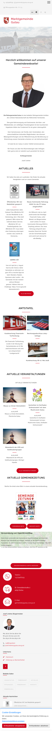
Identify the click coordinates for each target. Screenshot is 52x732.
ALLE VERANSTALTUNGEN (27, 470)
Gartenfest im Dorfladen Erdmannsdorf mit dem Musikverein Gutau (38, 407)
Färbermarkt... (23, 680)
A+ (32, 12)
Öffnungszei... (9, 684)
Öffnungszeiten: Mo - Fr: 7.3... (14, 7)
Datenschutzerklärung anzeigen (13, 721)
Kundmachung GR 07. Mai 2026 (37, 360)
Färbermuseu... (9, 689)
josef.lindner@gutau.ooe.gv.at (14, 645)
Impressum (9, 657)
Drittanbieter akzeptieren (14, 726)
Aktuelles (34, 680)
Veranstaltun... (9, 680)
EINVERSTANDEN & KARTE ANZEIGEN (26, 565)
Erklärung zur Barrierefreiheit (15, 660)
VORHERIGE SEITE (18, 526)
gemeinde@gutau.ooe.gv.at (24, 2)
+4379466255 (9, 2)
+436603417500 (10, 643)
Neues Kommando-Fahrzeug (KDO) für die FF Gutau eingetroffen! (37, 204)
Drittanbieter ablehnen (38, 726)
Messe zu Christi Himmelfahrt (14, 406)
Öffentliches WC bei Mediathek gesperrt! (27, 702)
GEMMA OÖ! (14, 260)
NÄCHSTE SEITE (34, 526)
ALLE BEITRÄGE (26, 293)
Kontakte (33, 684)
